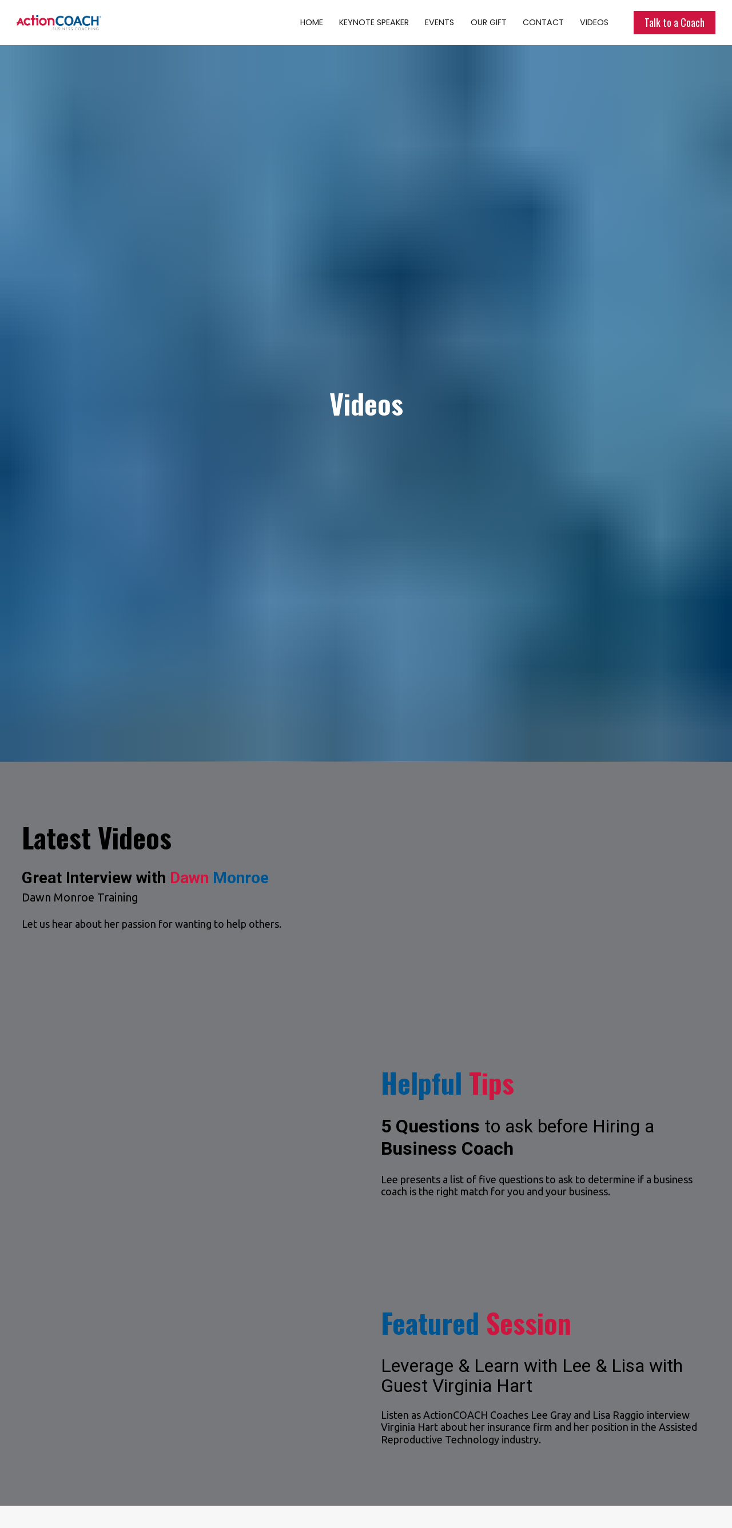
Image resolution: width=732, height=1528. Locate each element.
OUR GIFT (489, 22)
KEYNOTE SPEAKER (374, 22)
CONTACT (543, 22)
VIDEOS (594, 22)
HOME (311, 22)
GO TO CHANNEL (459, 1472)
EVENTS (439, 22)
